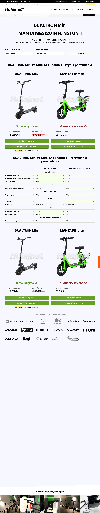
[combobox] (19, 53)
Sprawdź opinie (99, 262)
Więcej (90, 9)
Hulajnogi (55, 9)
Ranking (35, 4)
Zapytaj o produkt (88, 1)
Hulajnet (7, 15)
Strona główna (11, 4)
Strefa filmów (23, 4)
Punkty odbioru (75, 1)
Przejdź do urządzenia (26, 141)
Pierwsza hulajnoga (12, 49)
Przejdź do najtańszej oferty (26, 146)
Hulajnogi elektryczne (60, 1)
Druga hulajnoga (42, 49)
